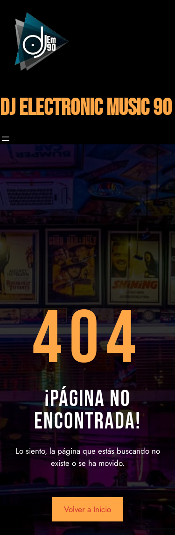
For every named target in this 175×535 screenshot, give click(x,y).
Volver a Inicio (87, 509)
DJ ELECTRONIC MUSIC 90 (86, 108)
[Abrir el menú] (5, 138)
